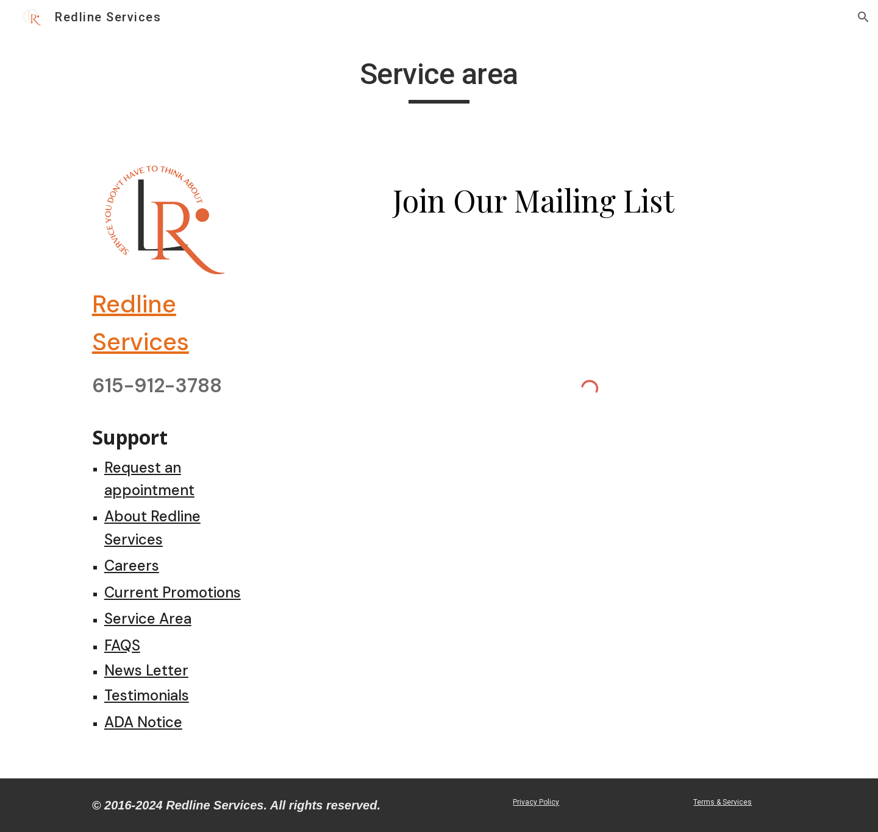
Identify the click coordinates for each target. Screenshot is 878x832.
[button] (863, 17)
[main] (439, 79)
